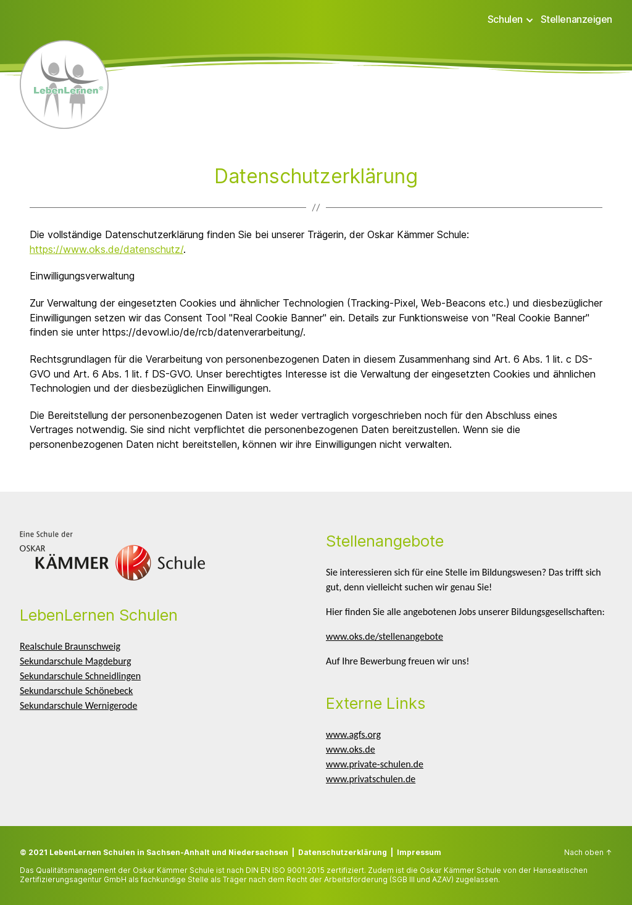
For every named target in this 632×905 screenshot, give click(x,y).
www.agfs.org (353, 734)
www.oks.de (350, 749)
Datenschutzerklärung (342, 852)
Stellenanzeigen (576, 19)
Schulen (505, 19)
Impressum (419, 852)
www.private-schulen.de (374, 764)
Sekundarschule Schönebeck (76, 690)
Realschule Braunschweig (70, 646)
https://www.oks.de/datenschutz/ (106, 249)
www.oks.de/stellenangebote (384, 636)
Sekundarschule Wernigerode (78, 705)
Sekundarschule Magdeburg (75, 661)
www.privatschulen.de (370, 779)
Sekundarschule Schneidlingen (80, 676)
